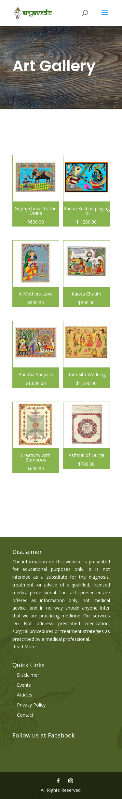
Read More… (25, 646)
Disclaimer (28, 675)
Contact (25, 715)
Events (24, 685)
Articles (24, 695)
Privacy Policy (31, 705)
